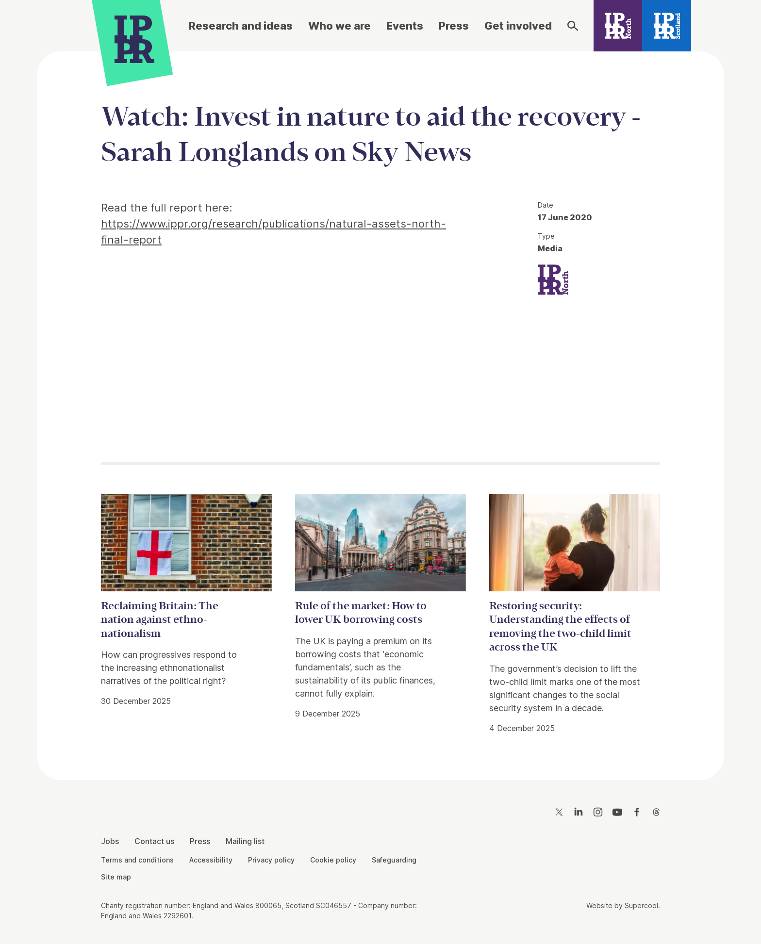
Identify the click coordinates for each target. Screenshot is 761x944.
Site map (116, 877)
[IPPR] (134, 37)
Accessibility (210, 860)
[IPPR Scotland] (666, 25)
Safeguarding (394, 860)
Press (454, 25)
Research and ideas (241, 25)
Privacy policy (271, 860)
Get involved (518, 25)
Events (404, 25)
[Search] (572, 25)
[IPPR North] (618, 25)
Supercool (641, 905)
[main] (380, 408)
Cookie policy (333, 860)
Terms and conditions (137, 860)
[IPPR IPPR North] (553, 278)
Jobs (110, 841)
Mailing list (245, 841)
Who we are (339, 25)
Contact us (154, 841)
